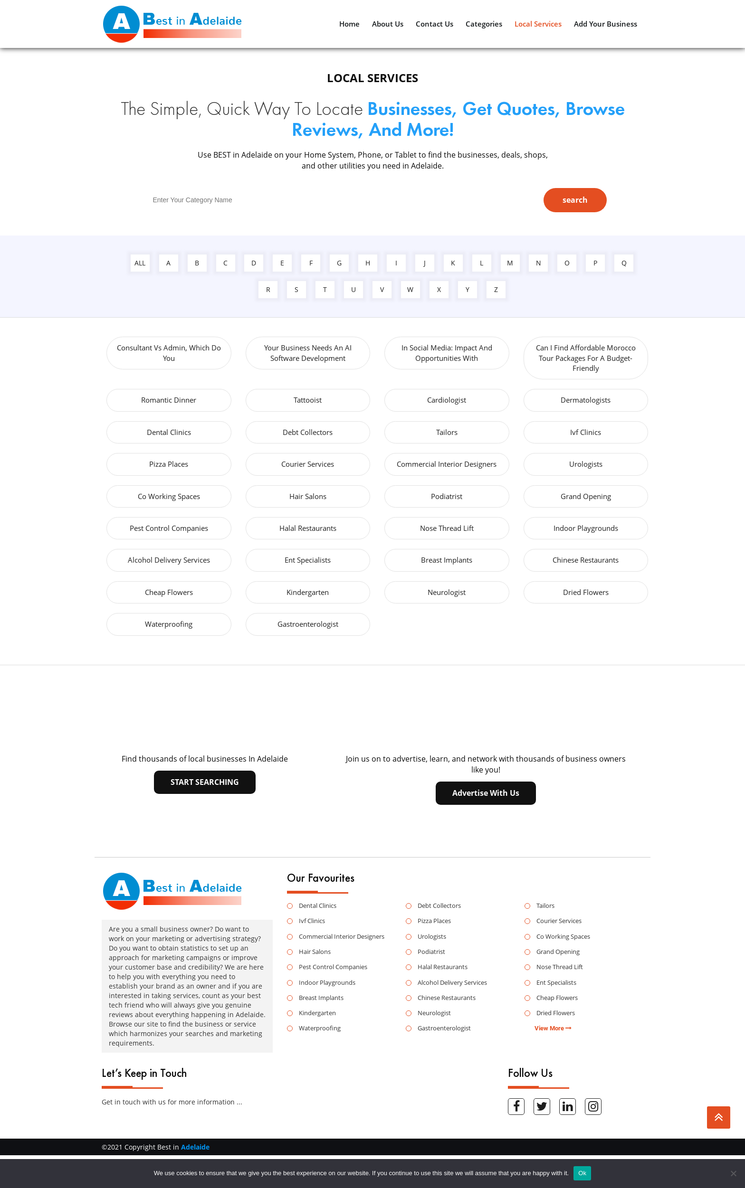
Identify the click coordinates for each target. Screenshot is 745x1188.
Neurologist (447, 592)
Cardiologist (446, 400)
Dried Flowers (586, 592)
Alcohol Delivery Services (169, 560)
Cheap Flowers (169, 592)
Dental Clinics (169, 432)
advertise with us (485, 793)
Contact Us (434, 23)
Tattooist (308, 400)
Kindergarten (308, 592)
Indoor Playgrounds (586, 528)
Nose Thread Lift (447, 528)
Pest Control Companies (169, 528)
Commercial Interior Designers (447, 464)
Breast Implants (446, 560)
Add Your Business (605, 23)
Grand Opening (586, 496)
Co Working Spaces (169, 496)
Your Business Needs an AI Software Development (308, 352)
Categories (484, 23)
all (139, 262)
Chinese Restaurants (586, 560)
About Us (387, 23)
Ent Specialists (308, 560)
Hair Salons (307, 496)
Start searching (205, 782)
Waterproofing (168, 624)
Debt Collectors (308, 432)
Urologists (585, 464)
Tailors (447, 432)
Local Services (538, 23)
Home (349, 23)
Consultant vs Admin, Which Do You (169, 352)
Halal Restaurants (307, 528)
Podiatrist (446, 496)
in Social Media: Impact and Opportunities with (446, 352)
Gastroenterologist (307, 624)
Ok (582, 1173)
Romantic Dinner (168, 400)
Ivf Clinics (585, 432)
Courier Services (307, 464)
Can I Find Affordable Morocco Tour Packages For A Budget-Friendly (586, 358)
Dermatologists (586, 400)
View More (553, 1028)
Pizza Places (168, 464)
